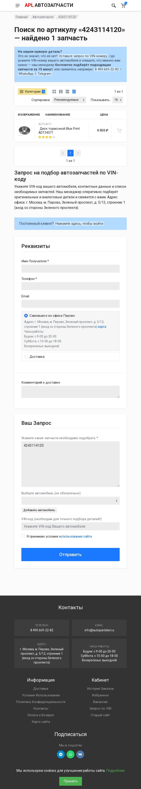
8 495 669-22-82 (107, 69)
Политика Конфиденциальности (40, 702)
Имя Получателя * (35, 261)
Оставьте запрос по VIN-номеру (83, 56)
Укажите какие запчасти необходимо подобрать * (59, 438)
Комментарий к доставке (40, 382)
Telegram (44, 74)
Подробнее (115, 770)
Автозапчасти (43, 17)
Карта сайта (41, 722)
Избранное (100, 695)
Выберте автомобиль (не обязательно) (51, 493)
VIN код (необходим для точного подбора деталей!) (61, 519)
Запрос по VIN (100, 708)
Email (25, 296)
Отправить (70, 554)
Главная (22, 17)
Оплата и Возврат (40, 715)
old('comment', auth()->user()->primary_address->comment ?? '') (70, 392)
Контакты (40, 708)
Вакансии (100, 702)
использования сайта (75, 536)
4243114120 (70, 464)
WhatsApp (26, 74)
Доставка (40, 689)
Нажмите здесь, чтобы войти (79, 223)
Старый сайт (100, 715)
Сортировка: (41, 100)
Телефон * (29, 279)
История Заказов (100, 689)
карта (102, 326)
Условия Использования (41, 695)
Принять (71, 781)
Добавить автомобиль (39, 510)
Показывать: (100, 100)
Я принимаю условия (59, 536)
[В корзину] (119, 131)
